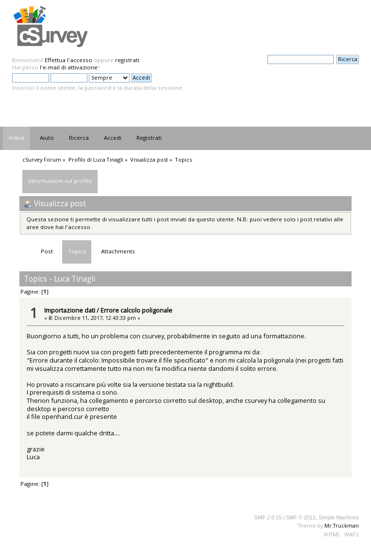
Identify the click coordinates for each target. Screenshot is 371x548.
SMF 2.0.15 (268, 517)
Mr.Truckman (341, 525)
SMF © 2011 (301, 517)
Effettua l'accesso (68, 60)
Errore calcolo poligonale (136, 310)
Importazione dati (69, 310)
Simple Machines (339, 517)
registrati (127, 60)
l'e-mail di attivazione (69, 67)
